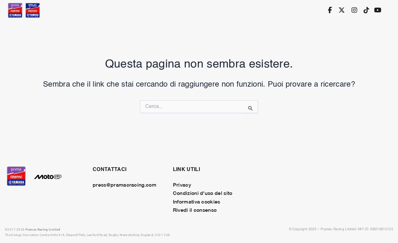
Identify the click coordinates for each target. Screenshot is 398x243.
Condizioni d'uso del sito (202, 192)
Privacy (182, 184)
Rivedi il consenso (195, 209)
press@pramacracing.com (124, 184)
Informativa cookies (196, 201)
